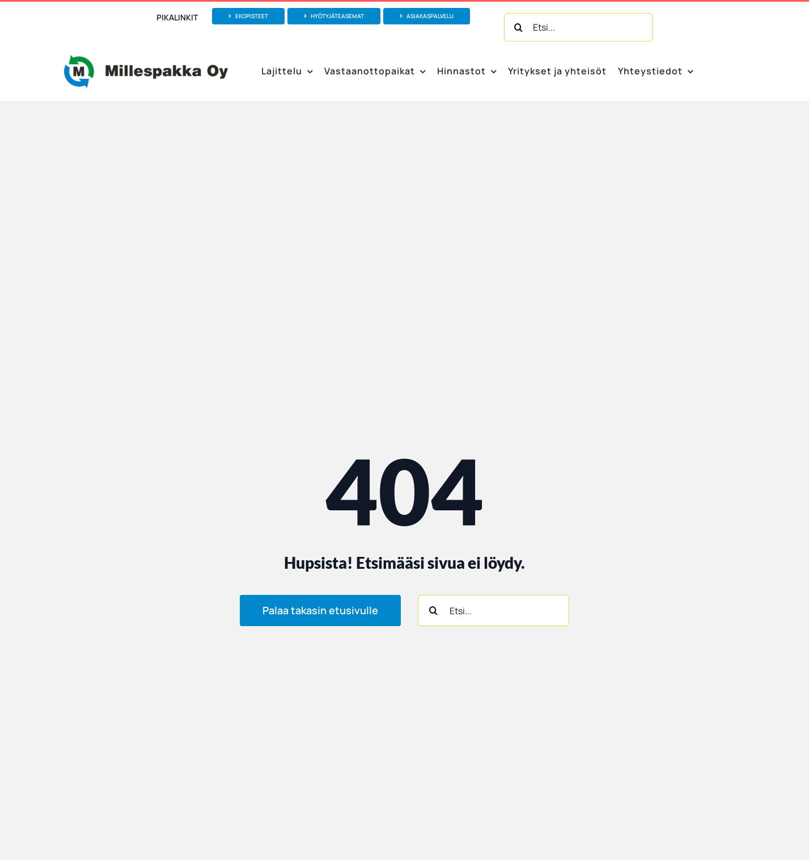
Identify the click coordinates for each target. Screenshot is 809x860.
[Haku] (518, 27)
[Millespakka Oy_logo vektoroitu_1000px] (145, 59)
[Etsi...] (578, 27)
